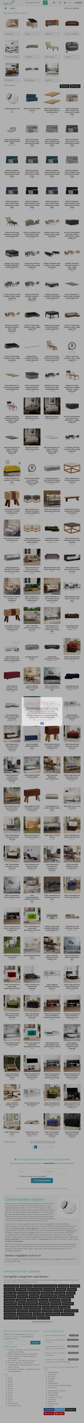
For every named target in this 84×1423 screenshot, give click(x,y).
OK (42, 725)
